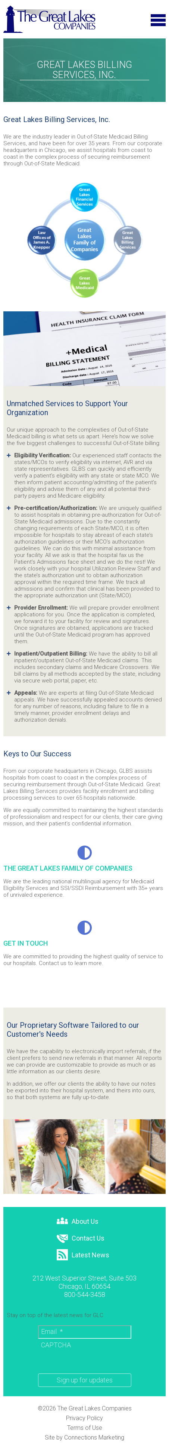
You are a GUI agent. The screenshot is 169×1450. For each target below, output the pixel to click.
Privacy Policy (84, 1418)
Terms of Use (84, 1428)
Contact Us (80, 1238)
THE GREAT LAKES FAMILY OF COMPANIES (67, 868)
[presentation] (94, 1353)
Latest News (83, 1255)
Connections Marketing (94, 1437)
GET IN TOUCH (25, 943)
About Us (77, 1221)
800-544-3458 (84, 1294)
